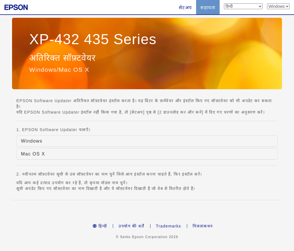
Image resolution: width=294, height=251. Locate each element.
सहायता (207, 7)
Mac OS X (33, 153)
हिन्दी (100, 226)
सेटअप (185, 7)
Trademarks (168, 226)
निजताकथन (203, 226)
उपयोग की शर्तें (131, 226)
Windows (31, 141)
